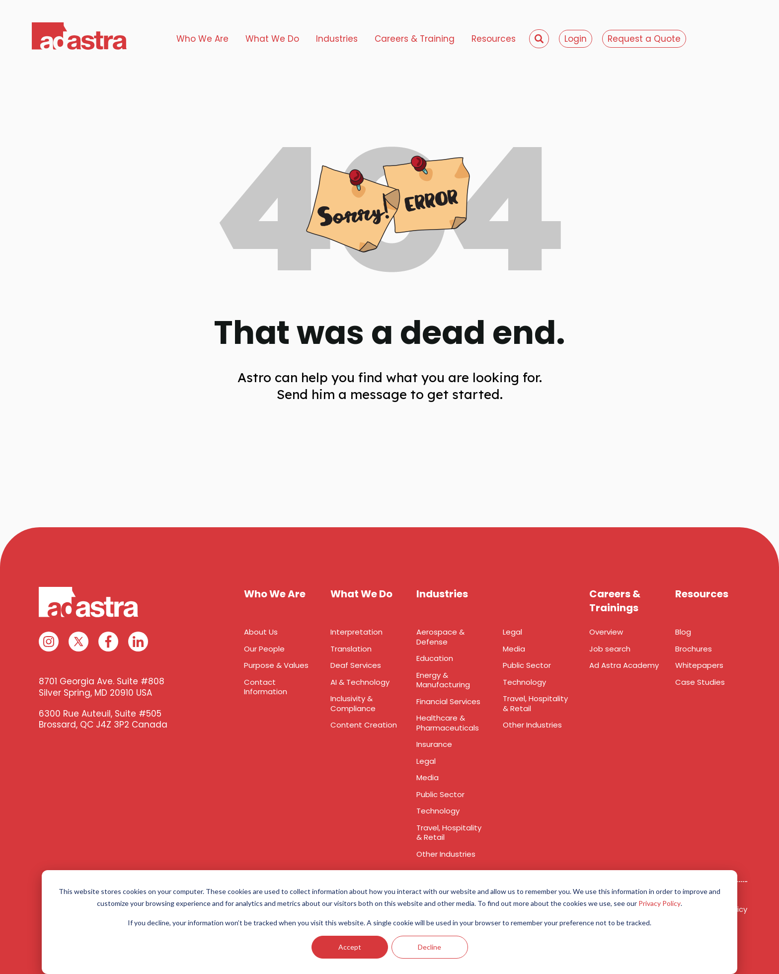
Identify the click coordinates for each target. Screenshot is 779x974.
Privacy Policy (659, 903)
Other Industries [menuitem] (445, 854)
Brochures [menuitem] (693, 649)
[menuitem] (539, 38)
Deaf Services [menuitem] (355, 665)
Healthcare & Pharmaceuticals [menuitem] (447, 723)
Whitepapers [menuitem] (699, 665)
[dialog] (389, 922)
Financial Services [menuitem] (448, 701)
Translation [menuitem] (351, 649)
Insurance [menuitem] (434, 744)
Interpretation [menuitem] (356, 632)
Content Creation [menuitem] (363, 725)
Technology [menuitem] (438, 811)
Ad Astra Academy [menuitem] (624, 665)
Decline (429, 947)
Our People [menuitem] (264, 649)
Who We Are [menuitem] (202, 39)
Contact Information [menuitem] (265, 687)
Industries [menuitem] (337, 39)
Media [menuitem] (427, 777)
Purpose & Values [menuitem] (276, 665)
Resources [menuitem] (493, 39)
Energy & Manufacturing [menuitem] (443, 680)
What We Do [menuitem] (272, 39)
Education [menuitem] (434, 658)
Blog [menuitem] (683, 632)
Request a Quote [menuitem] (644, 39)
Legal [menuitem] (426, 761)
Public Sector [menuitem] (440, 794)
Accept (349, 947)
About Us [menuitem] (261, 632)
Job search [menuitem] (609, 649)
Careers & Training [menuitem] (415, 39)
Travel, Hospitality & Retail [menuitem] (448, 832)
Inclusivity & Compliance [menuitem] (353, 703)
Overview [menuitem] (606, 632)
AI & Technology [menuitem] (360, 682)
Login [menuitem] (575, 39)
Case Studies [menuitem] (700, 682)
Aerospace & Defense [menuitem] (440, 637)
